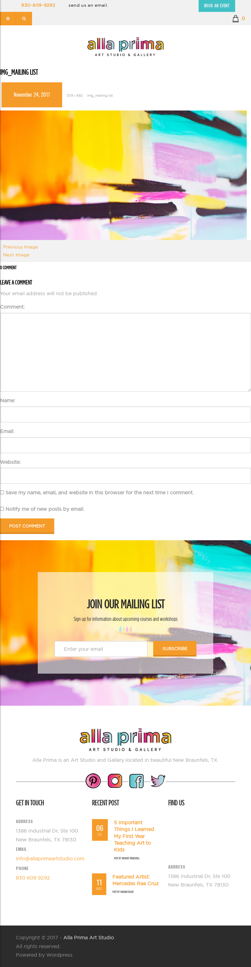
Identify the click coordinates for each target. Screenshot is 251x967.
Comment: (12, 307)
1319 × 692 (74, 95)
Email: (7, 431)
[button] (238, 18)
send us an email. (88, 5)
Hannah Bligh (126, 892)
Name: (7, 400)
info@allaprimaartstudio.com (50, 858)
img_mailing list (100, 95)
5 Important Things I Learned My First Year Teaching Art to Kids (134, 836)
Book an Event (217, 5)
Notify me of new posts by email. (44, 509)
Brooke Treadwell (131, 858)
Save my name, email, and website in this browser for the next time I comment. (99, 492)
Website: (10, 462)
